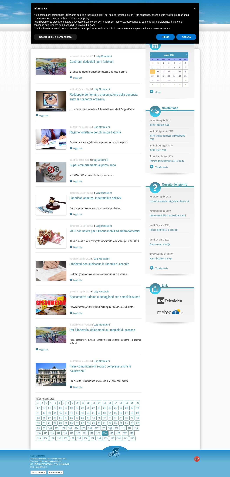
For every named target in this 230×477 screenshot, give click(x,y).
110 (116, 428)
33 (99, 408)
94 (121, 423)
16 (110, 403)
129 (39, 438)
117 (58, 433)
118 (65, 433)
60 (38, 418)
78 (137, 418)
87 (82, 423)
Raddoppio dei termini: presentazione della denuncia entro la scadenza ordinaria (104, 96)
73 (110, 418)
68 (82, 418)
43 (49, 413)
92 (110, 423)
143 (132, 438)
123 (98, 433)
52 (99, 413)
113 (136, 428)
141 (119, 438)
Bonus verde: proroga (160, 244)
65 (66, 418)
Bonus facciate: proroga (161, 258)
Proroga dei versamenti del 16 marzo (167, 161)
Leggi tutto (77, 77)
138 (99, 438)
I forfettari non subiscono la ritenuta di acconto (99, 264)
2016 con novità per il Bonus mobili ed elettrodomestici (105, 231)
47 (71, 413)
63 (55, 418)
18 (121, 403)
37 (121, 408)
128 (131, 433)
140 (112, 438)
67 (77, 418)
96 (132, 423)
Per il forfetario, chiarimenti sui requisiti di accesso (102, 329)
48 (77, 413)
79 (38, 423)
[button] (194, 8)
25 (55, 408)
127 (125, 433)
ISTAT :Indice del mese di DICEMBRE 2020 (167, 137)
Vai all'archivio (161, 167)
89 (93, 423)
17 (115, 403)
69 (88, 418)
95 (126, 423)
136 (85, 438)
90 (99, 423)
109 (110, 428)
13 (94, 403)
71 (99, 418)
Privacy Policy (38, 472)
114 (39, 433)
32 (93, 408)
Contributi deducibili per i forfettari (92, 61)
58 (132, 413)
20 (132, 403)
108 (103, 428)
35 (110, 408)
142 (125, 438)
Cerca (158, 92)
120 (78, 433)
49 (82, 413)
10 (77, 403)
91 (104, 423)
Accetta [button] (186, 37)
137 (92, 438)
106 (90, 428)
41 (38, 413)
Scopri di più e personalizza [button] (55, 37)
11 (83, 403)
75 (121, 418)
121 (85, 433)
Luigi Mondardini (104, 56)
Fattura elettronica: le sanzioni (164, 230)
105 (83, 428)
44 (55, 413)
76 (126, 418)
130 (46, 438)
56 (121, 413)
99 (44, 428)
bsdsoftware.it (41, 467)
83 (60, 423)
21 (138, 403)
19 (127, 403)
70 (93, 418)
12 (88, 403)
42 (44, 413)
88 (88, 423)
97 (137, 423)
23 (44, 408)
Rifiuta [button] (165, 37)
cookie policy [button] (82, 18)
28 (71, 408)
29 (77, 408)
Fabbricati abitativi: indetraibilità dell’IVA (95, 198)
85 (71, 423)
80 (44, 423)
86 (77, 423)
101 (56, 428)
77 (132, 418)
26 (60, 408)
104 (77, 428)
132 (59, 438)
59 (137, 413)
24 (49, 408)
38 (126, 408)
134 (72, 438)
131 (52, 438)
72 (104, 418)
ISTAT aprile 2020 (158, 150)
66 (71, 418)
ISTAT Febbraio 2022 (160, 125)
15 (105, 403)
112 (129, 428)
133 (65, 438)
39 (132, 408)
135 (79, 438)
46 (66, 413)
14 (99, 403)
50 (88, 413)
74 (115, 418)
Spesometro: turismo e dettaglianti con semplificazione (105, 296)
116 (52, 433)
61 (44, 418)
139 (105, 438)
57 (126, 413)
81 (49, 423)
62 (49, 418)
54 (110, 413)
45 (60, 413)
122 (91, 433)
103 (70, 428)
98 (38, 428)
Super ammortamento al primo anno (93, 165)
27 (66, 408)
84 (66, 423)
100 (50, 428)
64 (60, 418)
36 (115, 408)
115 (45, 433)
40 (137, 408)
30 (82, 408)
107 (97, 428)
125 (111, 433)
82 (55, 423)
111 (123, 428)
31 (88, 408)
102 (63, 428)
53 (104, 413)
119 (71, 433)
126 (118, 433)
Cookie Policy (55, 472)
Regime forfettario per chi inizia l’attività (95, 132)
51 (93, 413)
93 (115, 423)
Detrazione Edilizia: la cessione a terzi (168, 215)
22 (38, 408)
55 (115, 413)
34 (104, 408)
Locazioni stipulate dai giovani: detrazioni (169, 201)
